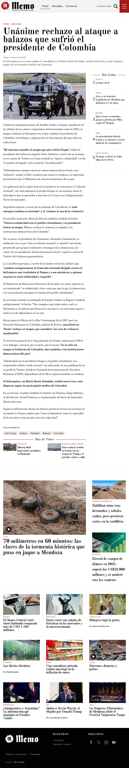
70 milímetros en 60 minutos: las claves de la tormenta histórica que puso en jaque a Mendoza (44, 547)
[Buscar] (116, 6)
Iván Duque (10, 433)
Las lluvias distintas (16, 666)
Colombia (58, 433)
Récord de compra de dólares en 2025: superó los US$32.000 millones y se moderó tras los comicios (108, 569)
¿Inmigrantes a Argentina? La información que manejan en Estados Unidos (21, 713)
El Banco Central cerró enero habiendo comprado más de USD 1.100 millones (20, 625)
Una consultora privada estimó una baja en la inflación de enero (62, 669)
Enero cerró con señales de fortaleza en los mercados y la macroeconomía (64, 624)
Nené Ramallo (13, 672)
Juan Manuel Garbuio (59, 718)
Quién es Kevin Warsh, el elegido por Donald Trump (64, 710)
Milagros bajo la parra (104, 620)
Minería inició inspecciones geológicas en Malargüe (29, 450)
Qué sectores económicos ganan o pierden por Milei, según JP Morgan (109, 119)
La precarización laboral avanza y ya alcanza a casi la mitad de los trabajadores (110, 139)
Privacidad (35, 754)
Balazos (47, 433)
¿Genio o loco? (103, 83)
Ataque (23, 433)
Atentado (35, 433)
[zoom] (44, 96)
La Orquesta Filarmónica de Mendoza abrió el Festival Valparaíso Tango (107, 712)
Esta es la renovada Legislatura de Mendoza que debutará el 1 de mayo (110, 99)
